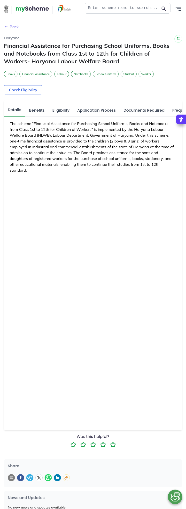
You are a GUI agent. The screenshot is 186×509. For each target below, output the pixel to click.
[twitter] (39, 477)
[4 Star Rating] (103, 445)
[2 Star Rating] (83, 445)
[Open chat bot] (175, 497)
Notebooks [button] (81, 74)
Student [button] (128, 74)
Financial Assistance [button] (36, 74)
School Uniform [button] (105, 74)
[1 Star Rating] (73, 445)
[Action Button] (32, 9)
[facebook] (20, 477)
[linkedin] (57, 477)
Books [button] (11, 74)
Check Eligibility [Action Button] (23, 89)
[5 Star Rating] (113, 445)
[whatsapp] (48, 477)
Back (11, 26)
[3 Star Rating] (93, 445)
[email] (11, 477)
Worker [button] (146, 74)
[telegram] (29, 477)
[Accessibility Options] (181, 119)
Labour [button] (61, 74)
